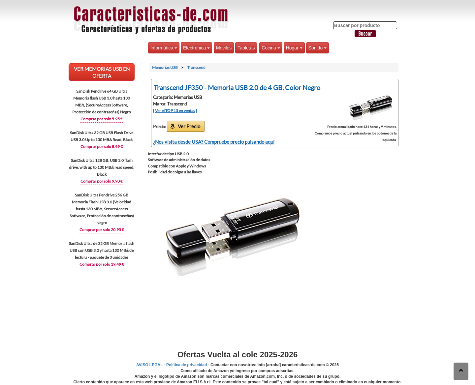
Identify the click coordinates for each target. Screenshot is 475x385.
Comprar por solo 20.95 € (101, 229)
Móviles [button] (224, 47)
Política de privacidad (186, 365)
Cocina (271, 47)
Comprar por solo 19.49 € (101, 264)
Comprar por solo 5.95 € (101, 118)
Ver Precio (189, 126)
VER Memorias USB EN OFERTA (102, 72)
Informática (163, 47)
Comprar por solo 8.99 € (101, 146)
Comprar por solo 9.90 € (101, 181)
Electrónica (196, 47)
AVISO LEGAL (149, 365)
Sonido (317, 47)
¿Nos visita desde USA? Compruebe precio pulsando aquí (213, 142)
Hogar (294, 47)
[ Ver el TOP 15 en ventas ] (175, 110)
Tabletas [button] (246, 47)
